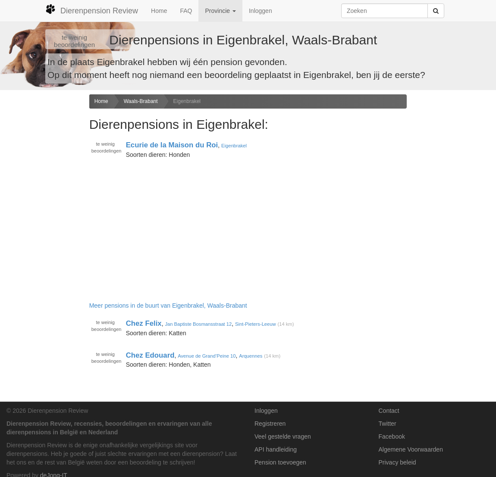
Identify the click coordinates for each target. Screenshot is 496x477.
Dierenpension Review (91, 9)
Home (159, 10)
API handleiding (275, 449)
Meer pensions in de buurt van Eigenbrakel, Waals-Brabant (168, 305)
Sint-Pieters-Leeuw (255, 324)
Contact (389, 410)
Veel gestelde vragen (282, 436)
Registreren (270, 423)
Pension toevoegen (280, 462)
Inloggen (260, 10)
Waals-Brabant (141, 101)
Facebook (392, 436)
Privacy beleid (397, 462)
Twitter (387, 423)
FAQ (186, 10)
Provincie (220, 10)
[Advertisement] (41, 230)
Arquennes (250, 356)
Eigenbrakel (187, 101)
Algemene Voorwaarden (411, 449)
